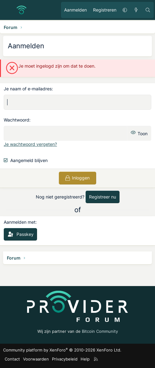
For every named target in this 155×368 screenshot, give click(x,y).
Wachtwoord (16, 119)
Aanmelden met (19, 222)
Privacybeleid (65, 358)
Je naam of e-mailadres (28, 88)
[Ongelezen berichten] (136, 10)
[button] (125, 10)
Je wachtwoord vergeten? (30, 144)
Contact (12, 358)
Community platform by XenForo (62, 349)
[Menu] (8, 10)
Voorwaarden (36, 358)
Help (85, 358)
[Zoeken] (148, 10)
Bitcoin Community (100, 331)
